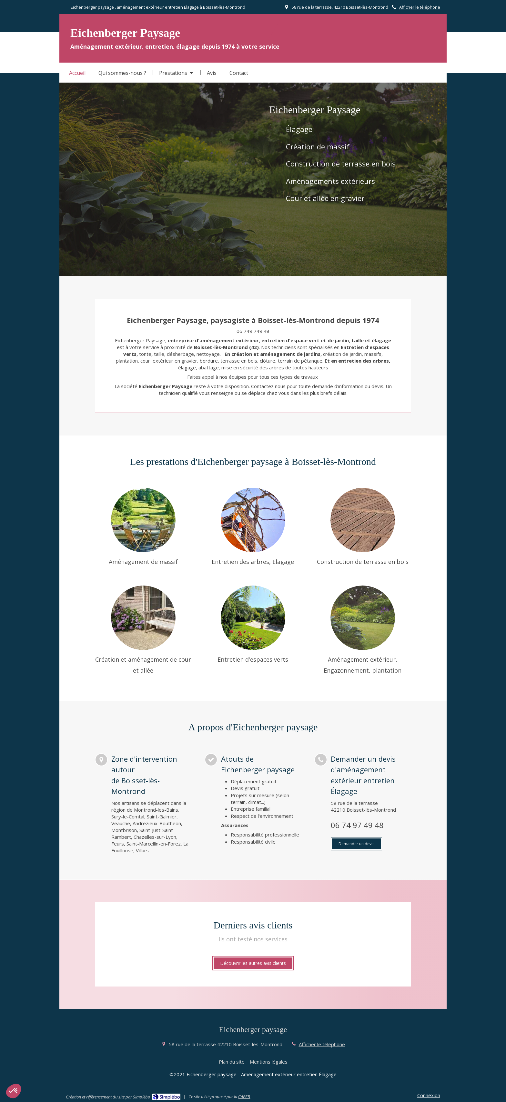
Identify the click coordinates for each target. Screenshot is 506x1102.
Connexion (428, 1095)
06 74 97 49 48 (357, 825)
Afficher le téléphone (419, 7)
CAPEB (244, 1096)
